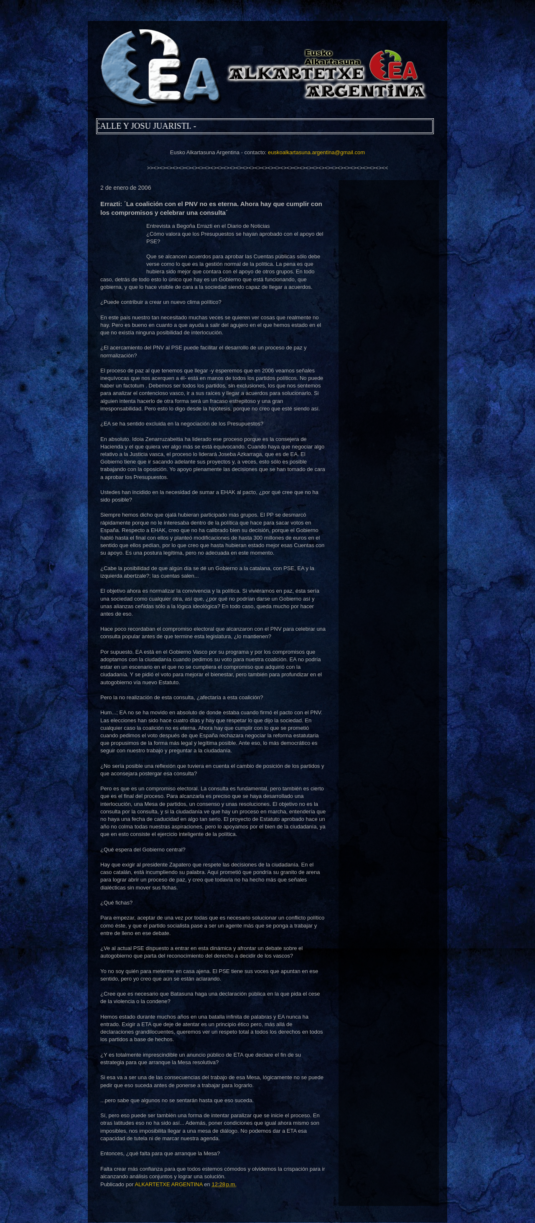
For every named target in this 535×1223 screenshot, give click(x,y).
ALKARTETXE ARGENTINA (169, 1184)
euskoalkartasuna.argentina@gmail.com (316, 152)
